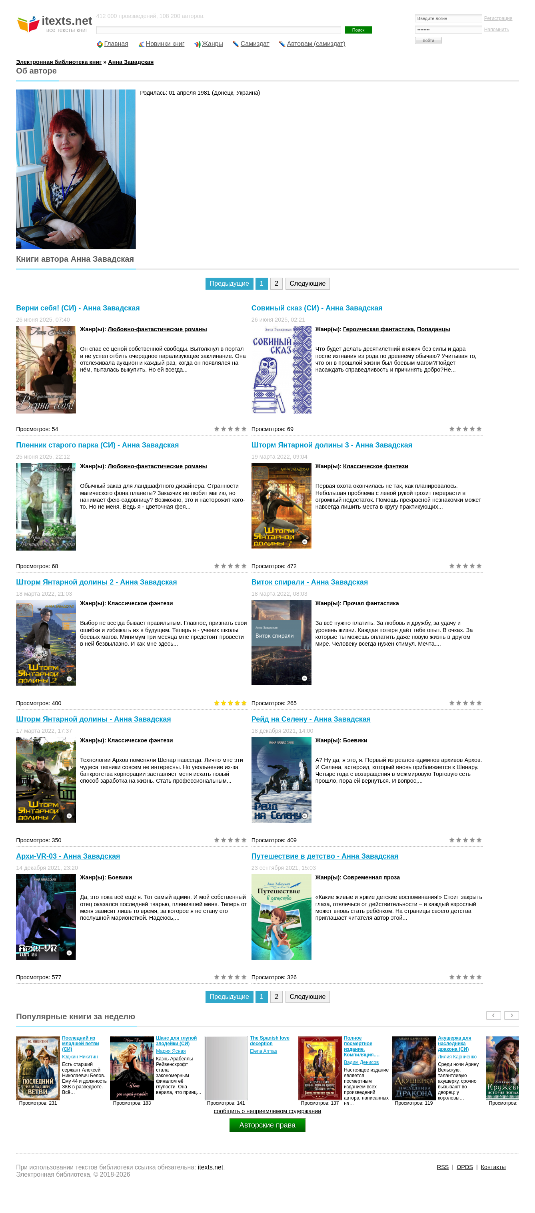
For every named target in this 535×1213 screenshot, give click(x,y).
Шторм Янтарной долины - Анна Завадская (93, 719)
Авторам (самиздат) (316, 43)
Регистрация (498, 18)
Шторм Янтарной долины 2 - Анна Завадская (96, 582)
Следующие (308, 283)
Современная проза (371, 877)
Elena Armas (263, 1051)
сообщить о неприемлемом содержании (267, 1111)
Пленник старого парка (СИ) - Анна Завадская (97, 445)
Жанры (212, 43)
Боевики (355, 740)
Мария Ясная (171, 1051)
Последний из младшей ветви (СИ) (80, 1043)
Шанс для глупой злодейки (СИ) (176, 1040)
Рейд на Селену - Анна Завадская (311, 719)
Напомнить (496, 29)
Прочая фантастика (371, 603)
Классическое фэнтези (375, 466)
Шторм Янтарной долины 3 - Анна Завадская (332, 445)
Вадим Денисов (361, 1062)
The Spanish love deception (269, 1040)
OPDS (465, 1167)
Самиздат (255, 43)
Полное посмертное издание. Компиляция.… (362, 1046)
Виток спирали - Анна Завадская (310, 582)
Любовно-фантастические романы (157, 329)
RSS (443, 1167)
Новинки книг (165, 43)
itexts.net (210, 1167)
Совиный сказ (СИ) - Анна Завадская (317, 308)
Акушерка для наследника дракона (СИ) (454, 1043)
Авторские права (267, 1125)
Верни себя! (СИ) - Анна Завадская (78, 308)
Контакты (493, 1167)
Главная (116, 43)
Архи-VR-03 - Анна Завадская (68, 856)
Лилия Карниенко (457, 1057)
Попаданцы (433, 329)
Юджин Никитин (80, 1057)
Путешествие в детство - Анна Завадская (325, 856)
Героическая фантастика (378, 329)
